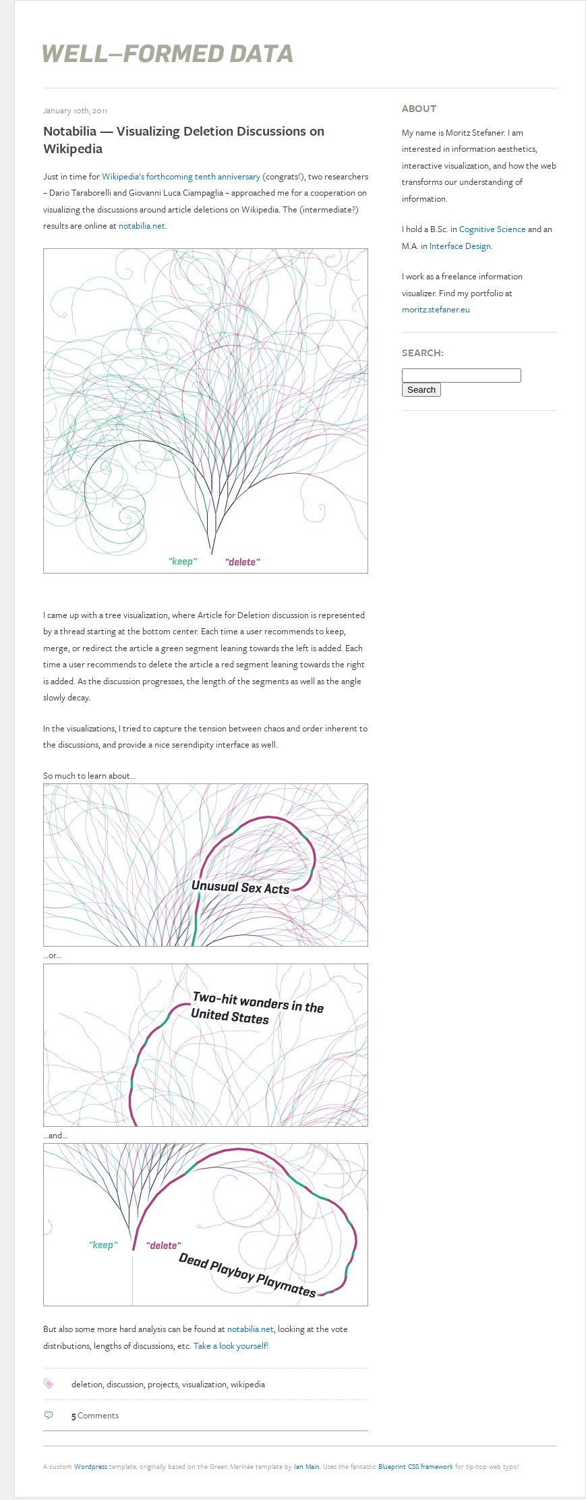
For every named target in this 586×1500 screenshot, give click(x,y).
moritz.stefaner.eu (436, 309)
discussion (125, 1384)
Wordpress (90, 1466)
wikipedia (248, 1384)
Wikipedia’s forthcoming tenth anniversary (181, 176)
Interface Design (460, 245)
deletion (86, 1384)
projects (163, 1384)
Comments (95, 1415)
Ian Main (307, 1466)
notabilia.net (142, 225)
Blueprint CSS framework (415, 1466)
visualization (204, 1384)
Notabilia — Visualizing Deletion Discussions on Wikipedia (183, 139)
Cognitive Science (492, 228)
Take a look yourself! (231, 1345)
